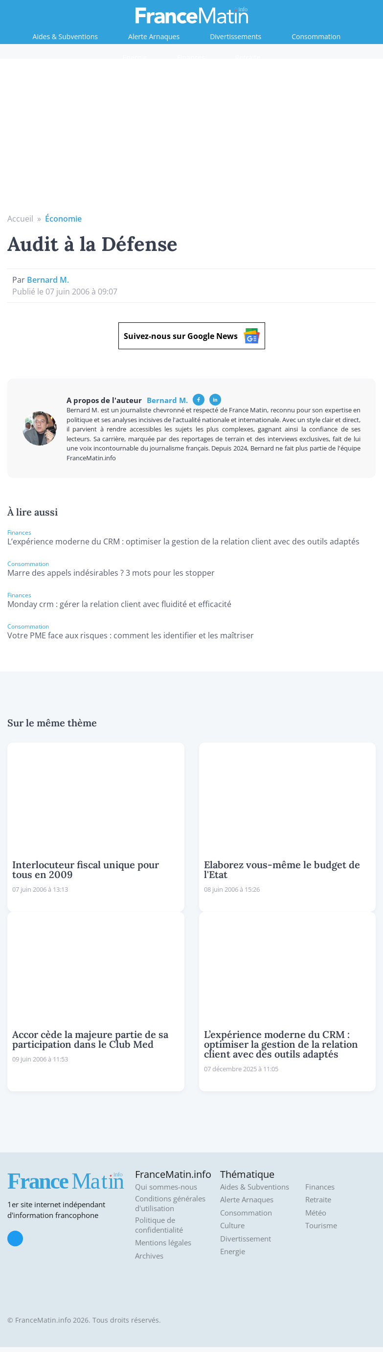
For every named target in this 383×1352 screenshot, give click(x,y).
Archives (149, 1256)
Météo (315, 1212)
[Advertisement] (191, 139)
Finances (191, 57)
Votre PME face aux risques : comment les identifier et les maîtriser (130, 635)
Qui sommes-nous (166, 1187)
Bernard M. (48, 279)
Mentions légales (163, 1242)
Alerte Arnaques (154, 36)
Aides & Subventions (65, 36)
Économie (63, 218)
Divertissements (235, 36)
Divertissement (245, 1238)
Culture (232, 1225)
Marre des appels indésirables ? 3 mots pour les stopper (111, 572)
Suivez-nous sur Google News (192, 336)
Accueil (20, 218)
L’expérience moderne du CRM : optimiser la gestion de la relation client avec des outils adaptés (183, 541)
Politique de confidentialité (159, 1225)
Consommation (316, 36)
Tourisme (321, 1225)
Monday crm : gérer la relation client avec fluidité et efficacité (119, 604)
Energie (135, 57)
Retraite (247, 57)
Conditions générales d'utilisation (170, 1203)
